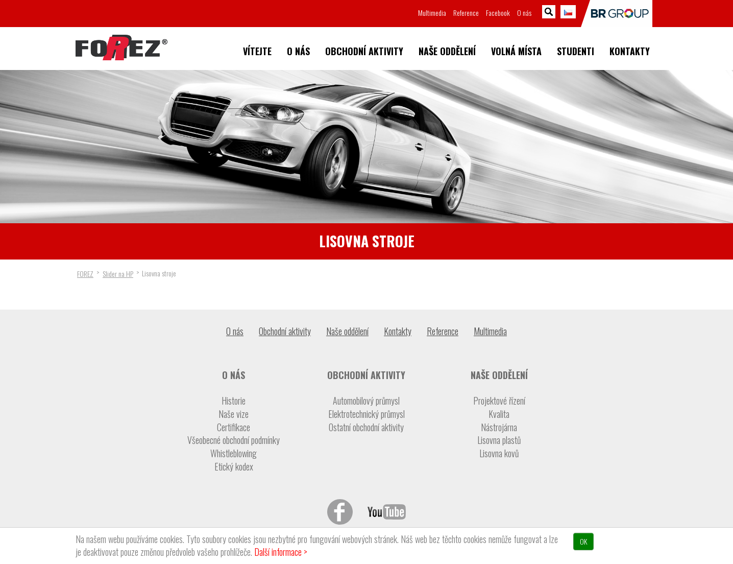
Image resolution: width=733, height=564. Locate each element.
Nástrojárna (499, 427)
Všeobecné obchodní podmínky (233, 440)
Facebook (498, 12)
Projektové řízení (499, 400)
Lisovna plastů (499, 440)
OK (583, 541)
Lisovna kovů (499, 453)
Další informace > (280, 551)
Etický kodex (233, 466)
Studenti (575, 51)
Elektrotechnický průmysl (366, 414)
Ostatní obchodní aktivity (366, 427)
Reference (466, 12)
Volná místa (516, 51)
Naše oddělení (447, 51)
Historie (234, 400)
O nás (298, 51)
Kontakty (629, 51)
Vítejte (257, 51)
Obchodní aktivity (364, 51)
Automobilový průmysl (366, 400)
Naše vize (233, 414)
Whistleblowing (233, 453)
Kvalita (498, 414)
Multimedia (432, 12)
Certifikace (233, 427)
